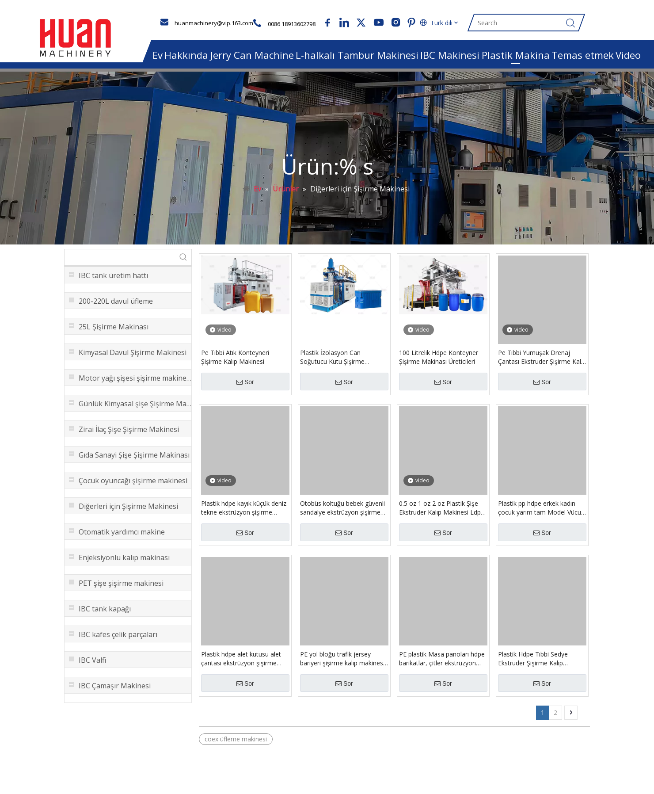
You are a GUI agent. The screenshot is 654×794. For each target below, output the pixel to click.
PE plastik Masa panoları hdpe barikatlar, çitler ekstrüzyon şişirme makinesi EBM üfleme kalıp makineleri (442, 663)
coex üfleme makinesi (236, 744)
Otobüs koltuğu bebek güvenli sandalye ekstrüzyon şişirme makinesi (342, 513)
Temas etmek (582, 54)
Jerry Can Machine (252, 54)
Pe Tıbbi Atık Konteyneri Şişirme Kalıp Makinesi (235, 361)
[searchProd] (120, 262)
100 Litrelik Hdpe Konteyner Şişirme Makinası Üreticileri (438, 361)
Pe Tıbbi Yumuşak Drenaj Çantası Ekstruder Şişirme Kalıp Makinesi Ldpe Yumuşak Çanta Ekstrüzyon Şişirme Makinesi (542, 362)
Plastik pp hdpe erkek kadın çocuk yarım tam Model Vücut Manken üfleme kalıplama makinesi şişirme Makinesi (540, 513)
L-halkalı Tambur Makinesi (357, 54)
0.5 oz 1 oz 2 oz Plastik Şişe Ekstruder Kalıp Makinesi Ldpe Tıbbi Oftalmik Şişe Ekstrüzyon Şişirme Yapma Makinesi (442, 513)
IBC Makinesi (449, 54)
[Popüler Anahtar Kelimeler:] (183, 262)
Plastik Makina (516, 54)
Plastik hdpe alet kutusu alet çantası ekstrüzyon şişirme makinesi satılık (241, 663)
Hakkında (186, 54)
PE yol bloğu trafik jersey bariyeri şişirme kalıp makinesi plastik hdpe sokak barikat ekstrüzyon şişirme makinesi (342, 663)
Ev (157, 54)
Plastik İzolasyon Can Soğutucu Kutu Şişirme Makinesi (332, 362)
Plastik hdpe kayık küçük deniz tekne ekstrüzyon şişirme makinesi (243, 513)
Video (628, 54)
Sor (245, 386)
